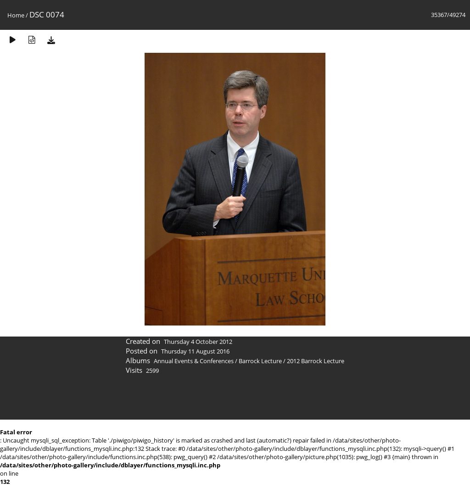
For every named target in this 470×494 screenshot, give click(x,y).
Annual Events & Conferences (194, 361)
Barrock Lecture (260, 361)
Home (15, 15)
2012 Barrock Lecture (315, 361)
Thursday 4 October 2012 (198, 341)
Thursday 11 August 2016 (195, 351)
